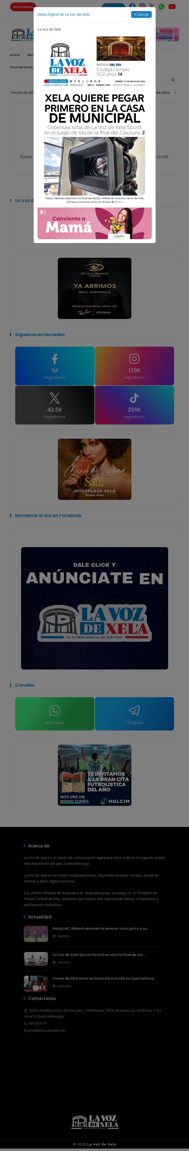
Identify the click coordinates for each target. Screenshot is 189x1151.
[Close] (141, 14)
